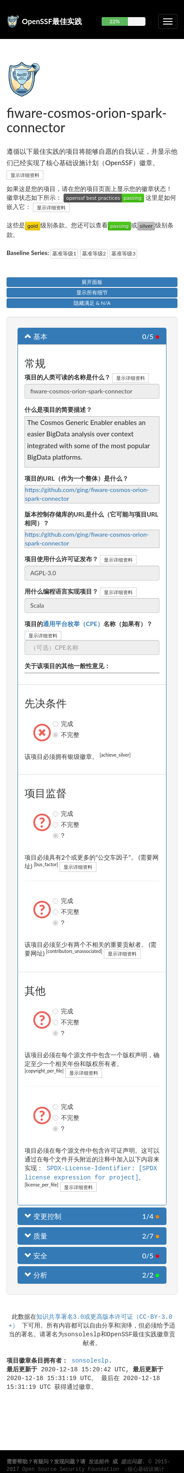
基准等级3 (123, 253)
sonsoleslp (89, 1359)
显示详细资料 (25, 175)
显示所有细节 (92, 292)
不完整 (56, 734)
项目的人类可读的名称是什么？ (67, 377)
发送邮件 (99, 1462)
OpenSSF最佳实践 (52, 21)
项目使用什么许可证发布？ (61, 559)
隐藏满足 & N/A (92, 303)
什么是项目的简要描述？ (58, 409)
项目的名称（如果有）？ (88, 623)
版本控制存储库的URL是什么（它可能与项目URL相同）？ (91, 518)
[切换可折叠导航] (167, 21)
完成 (56, 723)
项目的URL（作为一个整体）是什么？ (76, 478)
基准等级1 (64, 253)
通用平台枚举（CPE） (73, 623)
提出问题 (131, 1462)
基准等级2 (94, 253)
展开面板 (92, 282)
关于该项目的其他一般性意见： (67, 665)
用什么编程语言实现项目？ (61, 591)
